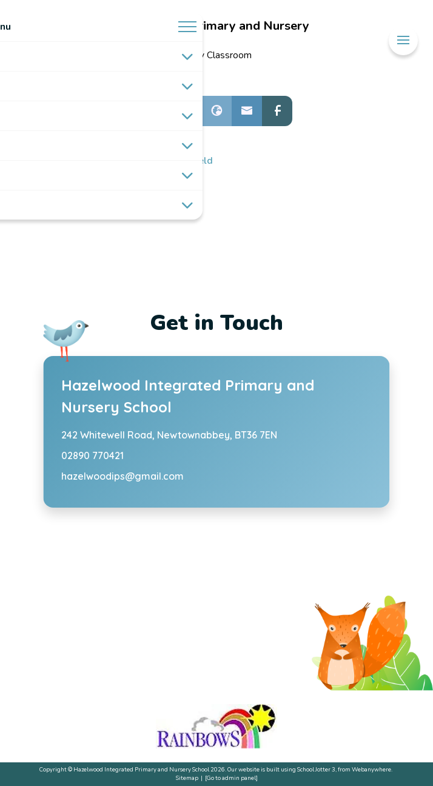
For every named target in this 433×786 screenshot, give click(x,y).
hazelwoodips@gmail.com (122, 476)
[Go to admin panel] (231, 778)
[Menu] (403, 40)
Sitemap (187, 778)
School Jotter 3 (316, 769)
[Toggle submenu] (187, 56)
